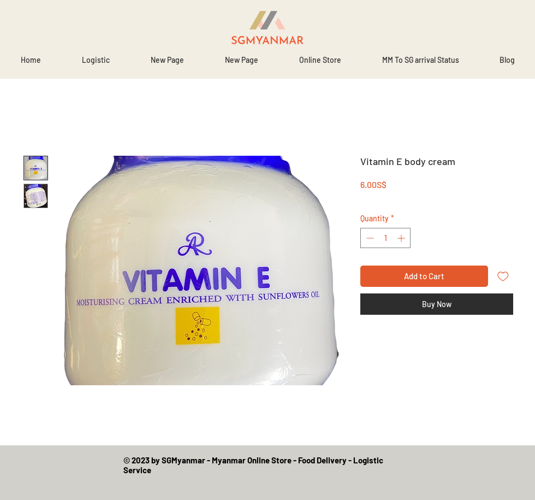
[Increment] (402, 238)
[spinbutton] (385, 238)
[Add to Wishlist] (503, 276)
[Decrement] (369, 238)
